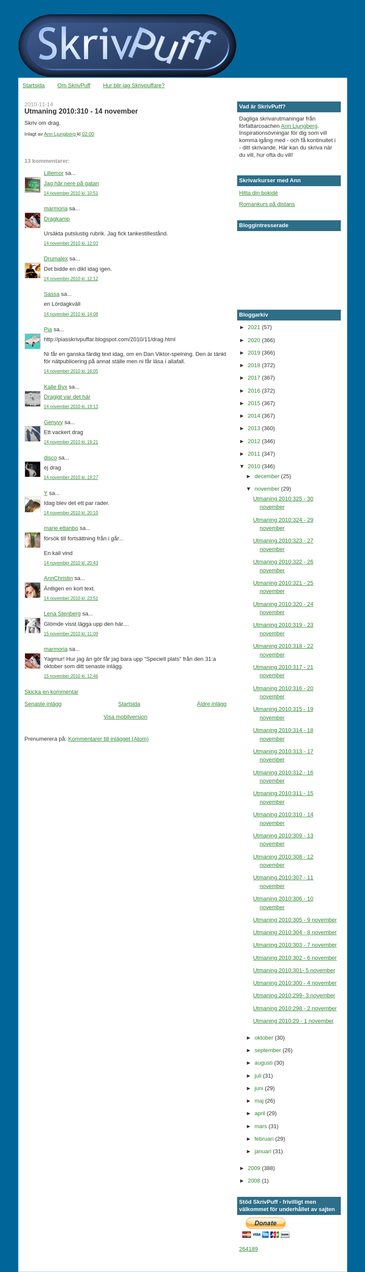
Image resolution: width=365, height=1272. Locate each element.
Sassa (52, 294)
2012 (255, 441)
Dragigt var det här (67, 396)
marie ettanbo (61, 528)
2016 (255, 390)
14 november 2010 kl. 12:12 (71, 278)
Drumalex (56, 258)
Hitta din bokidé (258, 193)
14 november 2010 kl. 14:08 (71, 314)
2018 (255, 365)
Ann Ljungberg (299, 126)
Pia (48, 329)
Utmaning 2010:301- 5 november (294, 970)
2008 (255, 1180)
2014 (255, 415)
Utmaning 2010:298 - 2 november (295, 1008)
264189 (248, 1249)
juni (259, 1088)
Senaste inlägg (43, 704)
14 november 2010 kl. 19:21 (71, 442)
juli (258, 1075)
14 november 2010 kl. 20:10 (71, 513)
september (268, 1050)
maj (259, 1101)
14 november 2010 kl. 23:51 (71, 598)
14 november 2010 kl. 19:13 (71, 406)
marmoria (56, 208)
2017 (255, 377)
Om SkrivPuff (73, 85)
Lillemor (54, 173)
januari (263, 1151)
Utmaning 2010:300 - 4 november (295, 983)
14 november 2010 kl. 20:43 (71, 563)
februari (264, 1139)
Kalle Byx (55, 387)
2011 (255, 453)
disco (50, 457)
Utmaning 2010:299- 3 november (294, 995)
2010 (255, 466)
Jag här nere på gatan (71, 183)
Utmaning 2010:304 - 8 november (295, 932)
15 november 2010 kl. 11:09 (71, 633)
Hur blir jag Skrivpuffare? (134, 85)
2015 (255, 403)
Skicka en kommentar (52, 691)
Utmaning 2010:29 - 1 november (293, 1021)
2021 (255, 327)
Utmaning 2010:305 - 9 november (295, 920)
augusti (264, 1062)
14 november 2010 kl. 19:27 (71, 477)
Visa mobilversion (126, 717)
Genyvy (53, 422)
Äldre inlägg (212, 704)
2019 (255, 352)
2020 (255, 340)
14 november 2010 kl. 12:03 (71, 243)
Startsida (33, 85)
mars (261, 1126)
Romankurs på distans (267, 204)
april (260, 1113)
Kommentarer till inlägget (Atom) (108, 739)
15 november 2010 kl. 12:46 (71, 676)
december (267, 476)
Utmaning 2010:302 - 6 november (295, 958)
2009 (255, 1168)
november (267, 488)
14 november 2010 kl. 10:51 (71, 193)
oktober (264, 1037)
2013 (255, 428)
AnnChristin (58, 578)
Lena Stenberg (62, 613)
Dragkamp (57, 219)
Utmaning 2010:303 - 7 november (295, 945)
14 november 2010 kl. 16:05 (71, 371)
